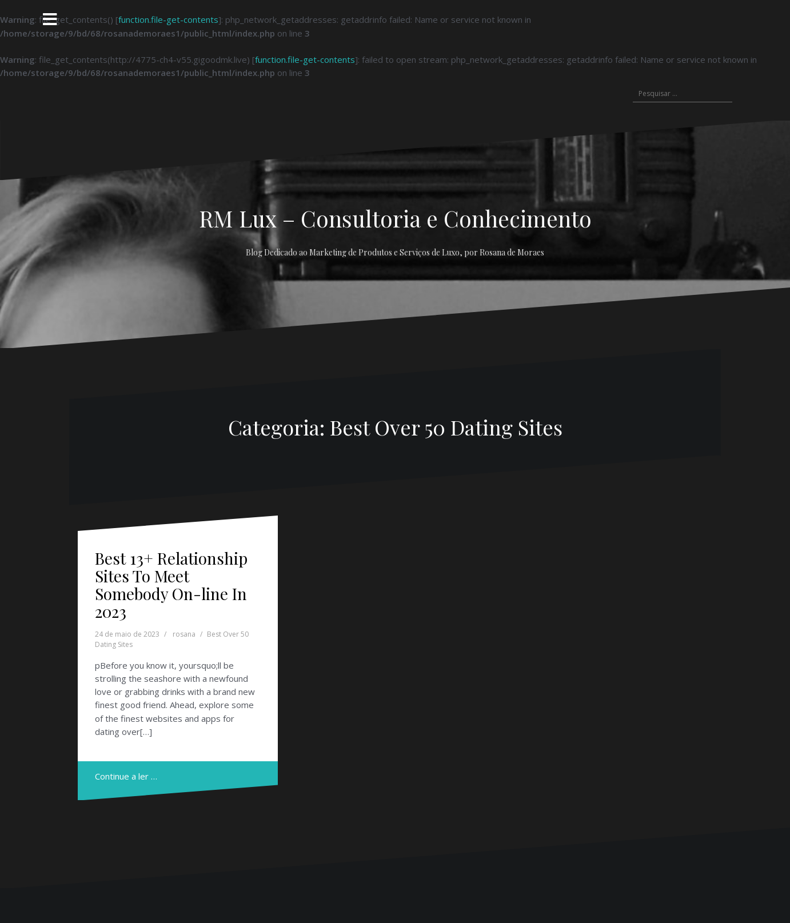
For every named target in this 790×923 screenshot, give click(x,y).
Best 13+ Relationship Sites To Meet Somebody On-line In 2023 (171, 584)
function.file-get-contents (168, 19)
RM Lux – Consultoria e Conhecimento (395, 218)
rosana (184, 634)
